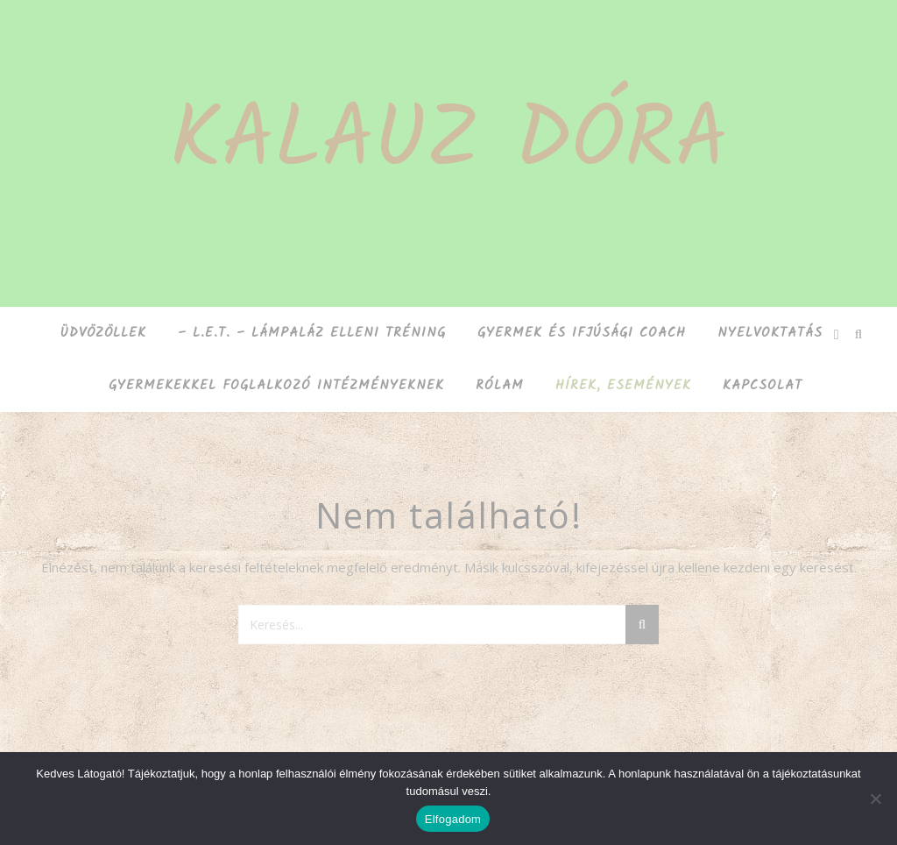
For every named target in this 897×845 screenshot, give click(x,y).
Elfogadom (453, 819)
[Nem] (875, 798)
